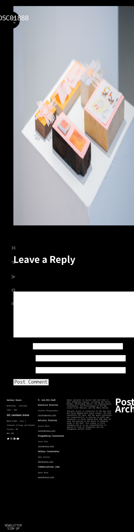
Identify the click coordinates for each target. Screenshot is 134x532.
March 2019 (124, 435)
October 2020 (124, 422)
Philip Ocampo (7, 278)
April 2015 (123, 461)
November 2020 (125, 417)
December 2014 (125, 473)
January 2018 (124, 442)
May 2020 (123, 427)
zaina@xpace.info (46, 446)
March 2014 (124, 496)
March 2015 (124, 463)
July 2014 (123, 491)
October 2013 (124, 514)
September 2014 (125, 484)
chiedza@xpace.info (47, 415)
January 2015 (124, 470)
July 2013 (123, 521)
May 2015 (123, 458)
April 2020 (123, 430)
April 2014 (123, 494)
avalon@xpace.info (46, 431)
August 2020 (124, 424)
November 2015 (125, 454)
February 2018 (125, 437)
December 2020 (125, 413)
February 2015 (125, 466)
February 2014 (125, 499)
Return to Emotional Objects (13, 531)
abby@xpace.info (45, 462)
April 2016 (123, 447)
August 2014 (124, 488)
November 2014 (125, 477)
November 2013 (125, 510)
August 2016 (124, 444)
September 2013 (125, 517)
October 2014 (124, 481)
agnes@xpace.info (46, 477)
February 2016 (125, 450)
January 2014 (124, 503)
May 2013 (123, 526)
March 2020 (124, 432)
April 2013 (123, 529)
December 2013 (125, 506)
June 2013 (123, 524)
